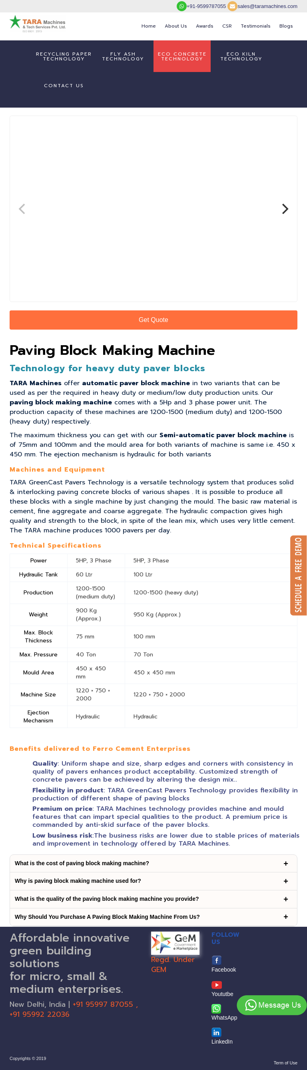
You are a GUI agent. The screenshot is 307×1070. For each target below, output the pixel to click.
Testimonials (256, 26)
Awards (204, 26)
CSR (227, 26)
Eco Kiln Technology (241, 56)
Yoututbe (222, 988)
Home (149, 26)
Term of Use (285, 1063)
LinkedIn (222, 1036)
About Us (176, 26)
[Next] (284, 209)
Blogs (286, 26)
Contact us (64, 85)
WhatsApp (224, 1012)
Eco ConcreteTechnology (182, 56)
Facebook (223, 964)
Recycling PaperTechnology (64, 56)
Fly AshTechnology (123, 56)
